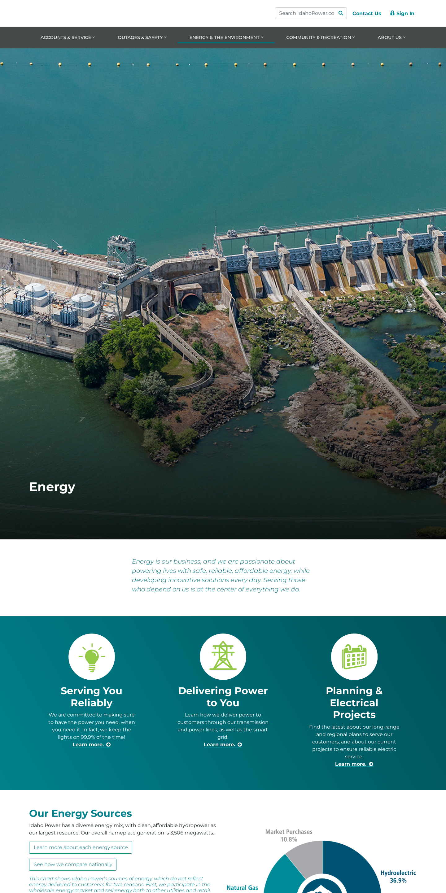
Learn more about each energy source (81, 848)
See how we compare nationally (73, 865)
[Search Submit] (340, 13)
